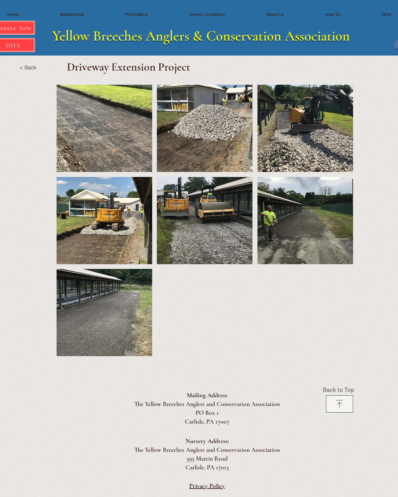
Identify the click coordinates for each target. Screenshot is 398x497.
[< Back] (28, 67)
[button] (104, 128)
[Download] (339, 404)
